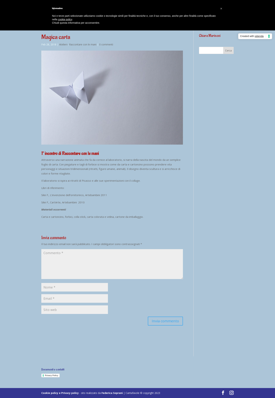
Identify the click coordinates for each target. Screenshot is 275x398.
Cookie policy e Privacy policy (60, 393)
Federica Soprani (112, 393)
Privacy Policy (51, 375)
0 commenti (106, 44)
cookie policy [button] (65, 19)
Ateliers (63, 44)
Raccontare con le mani (82, 44)
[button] (221, 8)
